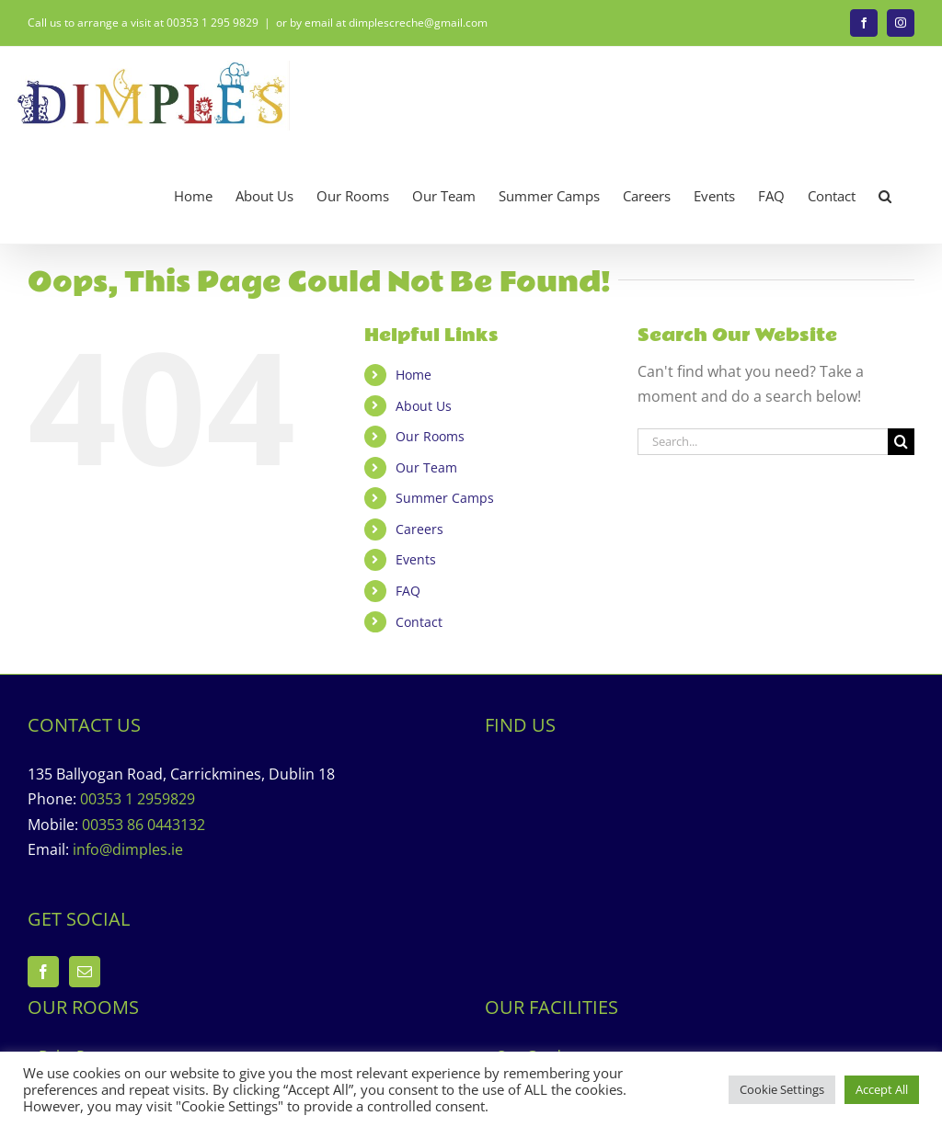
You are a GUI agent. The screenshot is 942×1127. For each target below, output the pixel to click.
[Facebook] (43, 971)
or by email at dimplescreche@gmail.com (382, 22)
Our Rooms (430, 436)
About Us (424, 406)
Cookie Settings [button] (782, 1089)
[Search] (901, 441)
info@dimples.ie (128, 849)
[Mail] (84, 971)
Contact (419, 622)
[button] (885, 196)
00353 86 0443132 (143, 824)
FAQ (408, 590)
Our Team (426, 467)
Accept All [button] (882, 1089)
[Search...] (763, 441)
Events (416, 559)
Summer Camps (445, 498)
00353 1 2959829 (137, 799)
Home (413, 374)
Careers (419, 529)
